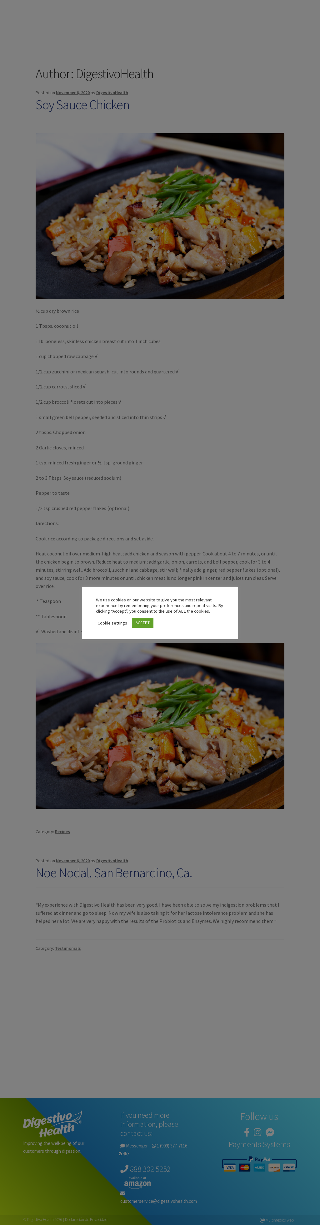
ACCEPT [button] (143, 622)
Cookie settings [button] (112, 623)
